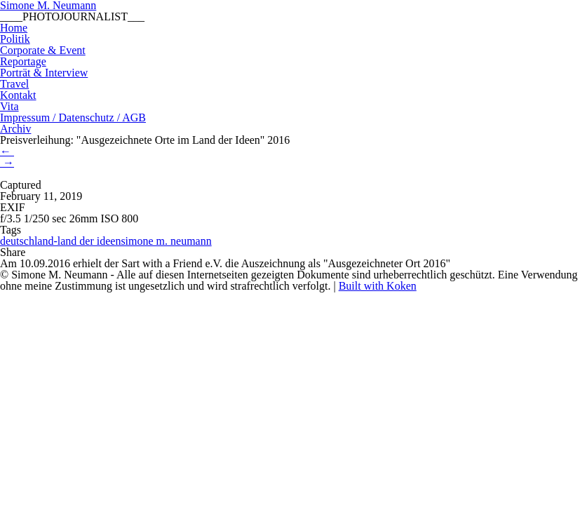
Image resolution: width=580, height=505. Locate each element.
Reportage (23, 61)
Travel (14, 84)
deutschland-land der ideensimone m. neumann (106, 241)
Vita (9, 106)
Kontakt (18, 95)
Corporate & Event (43, 50)
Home (13, 28)
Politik (15, 39)
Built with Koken (378, 286)
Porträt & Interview (44, 73)
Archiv (15, 129)
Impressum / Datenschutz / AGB (73, 117)
